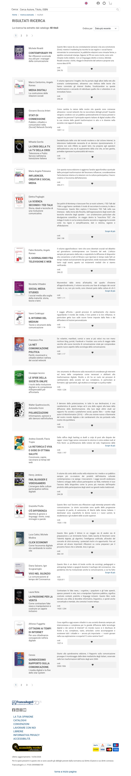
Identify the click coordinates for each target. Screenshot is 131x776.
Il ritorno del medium (38, 320)
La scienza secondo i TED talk (41, 203)
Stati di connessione (37, 117)
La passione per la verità (41, 598)
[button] (85, 3)
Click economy (38, 542)
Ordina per (87, 28)
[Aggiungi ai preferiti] (91, 69)
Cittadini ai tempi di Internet (40, 630)
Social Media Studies (37, 290)
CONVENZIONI (21, 724)
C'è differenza (38, 510)
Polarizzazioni (38, 412)
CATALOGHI (19, 720)
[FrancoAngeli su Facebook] (13, 710)
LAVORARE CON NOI (24, 727)
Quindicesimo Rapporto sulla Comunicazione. (39, 663)
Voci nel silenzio (39, 573)
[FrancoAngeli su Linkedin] (17, 710)
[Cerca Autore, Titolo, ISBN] (67, 9)
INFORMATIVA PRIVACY (26, 735)
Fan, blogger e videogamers (38, 481)
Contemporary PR (40, 53)
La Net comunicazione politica (38, 348)
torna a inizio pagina (65, 771)
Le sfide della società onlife (38, 379)
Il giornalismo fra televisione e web (41, 260)
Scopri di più (110, 231)
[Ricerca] (117, 9)
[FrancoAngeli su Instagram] (21, 710)
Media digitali (38, 90)
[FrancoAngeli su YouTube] (24, 710)
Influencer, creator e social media (40, 179)
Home (14, 15)
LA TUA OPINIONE (23, 716)
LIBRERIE (18, 731)
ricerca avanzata (27, 15)
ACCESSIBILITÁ (21, 738)
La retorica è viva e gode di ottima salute (40, 450)
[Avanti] (32, 35)
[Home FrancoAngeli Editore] (22, 3)
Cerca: (15, 9)
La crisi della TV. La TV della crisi (39, 148)
